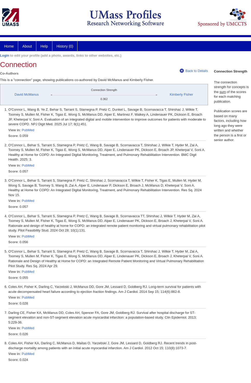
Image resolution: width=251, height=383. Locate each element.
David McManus (27, 94)
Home (9, 46)
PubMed (28, 130)
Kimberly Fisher (181, 94)
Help (44, 46)
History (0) (65, 46)
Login (4, 55)
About (27, 46)
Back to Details (194, 71)
